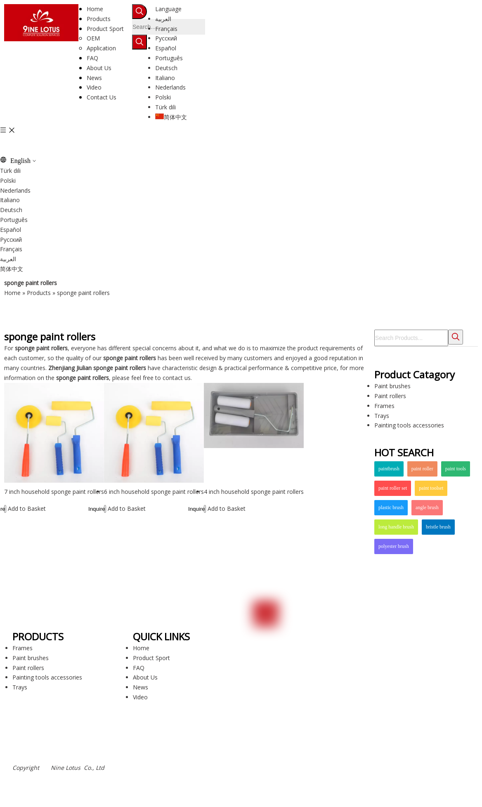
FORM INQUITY (294, 754)
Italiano (165, 78)
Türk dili (165, 107)
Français (166, 29)
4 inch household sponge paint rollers (254, 492)
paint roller (422, 469)
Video (140, 697)
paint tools (455, 469)
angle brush (427, 507)
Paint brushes (392, 386)
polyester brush (393, 546)
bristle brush (438, 527)
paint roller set (392, 488)
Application (101, 48)
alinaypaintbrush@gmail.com (300, 673)
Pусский (166, 38)
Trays (381, 416)
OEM (93, 38)
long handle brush (396, 527)
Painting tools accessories (409, 425)
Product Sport (151, 658)
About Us (145, 677)
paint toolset (431, 488)
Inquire (4, 509)
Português (169, 58)
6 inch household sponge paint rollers (154, 492)
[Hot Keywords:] (139, 11)
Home (141, 648)
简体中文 (171, 117)
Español (165, 48)
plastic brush (391, 507)
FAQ (138, 668)
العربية (163, 19)
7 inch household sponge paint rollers (54, 492)
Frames (384, 406)
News (140, 687)
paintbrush (388, 469)
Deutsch (166, 68)
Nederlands (170, 87)
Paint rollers (390, 396)
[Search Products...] (411, 338)
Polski (163, 97)
